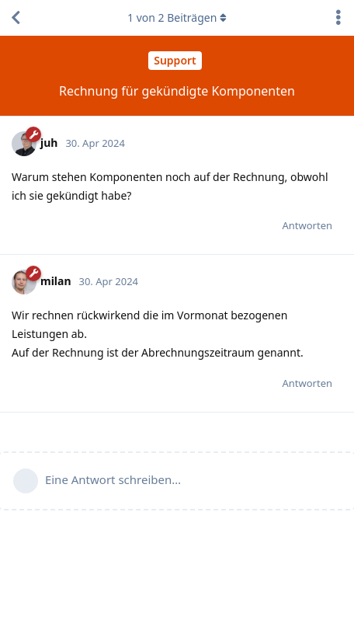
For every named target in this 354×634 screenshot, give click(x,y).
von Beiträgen (177, 17)
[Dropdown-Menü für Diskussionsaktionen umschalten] (338, 18)
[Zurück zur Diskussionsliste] (15, 18)
